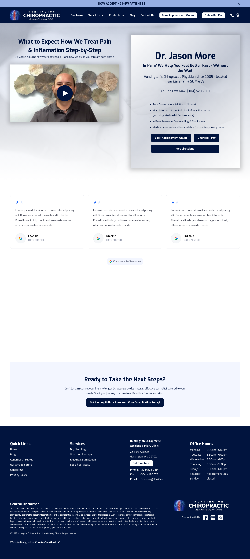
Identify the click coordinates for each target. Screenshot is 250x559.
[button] (96, 15)
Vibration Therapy (81, 454)
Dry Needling (78, 449)
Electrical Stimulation (83, 459)
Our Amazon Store (21, 464)
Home (13, 449)
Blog (132, 15)
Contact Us (147, 15)
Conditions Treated (21, 459)
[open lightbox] (64, 93)
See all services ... (80, 464)
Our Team (76, 15)
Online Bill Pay (214, 15)
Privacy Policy (18, 475)
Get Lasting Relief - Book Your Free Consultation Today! (125, 402)
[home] (35, 15)
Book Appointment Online (178, 15)
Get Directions (185, 148)
